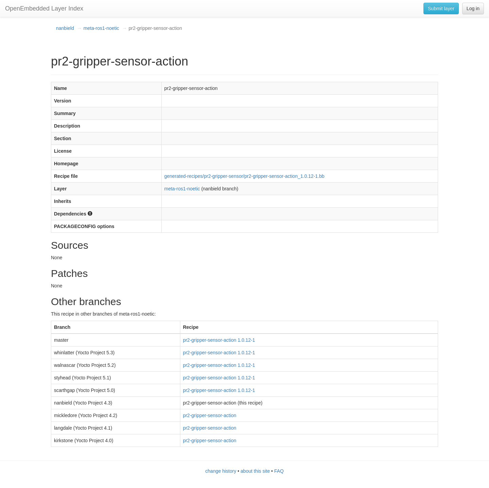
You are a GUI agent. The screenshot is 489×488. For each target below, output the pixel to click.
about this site (255, 471)
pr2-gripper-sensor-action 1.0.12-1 (219, 340)
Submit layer (441, 8)
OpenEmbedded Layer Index (44, 8)
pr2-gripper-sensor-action (209, 415)
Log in (473, 8)
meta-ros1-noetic (101, 28)
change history (220, 471)
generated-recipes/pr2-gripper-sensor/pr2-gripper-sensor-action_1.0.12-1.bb (244, 176)
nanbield (65, 28)
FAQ (279, 471)
